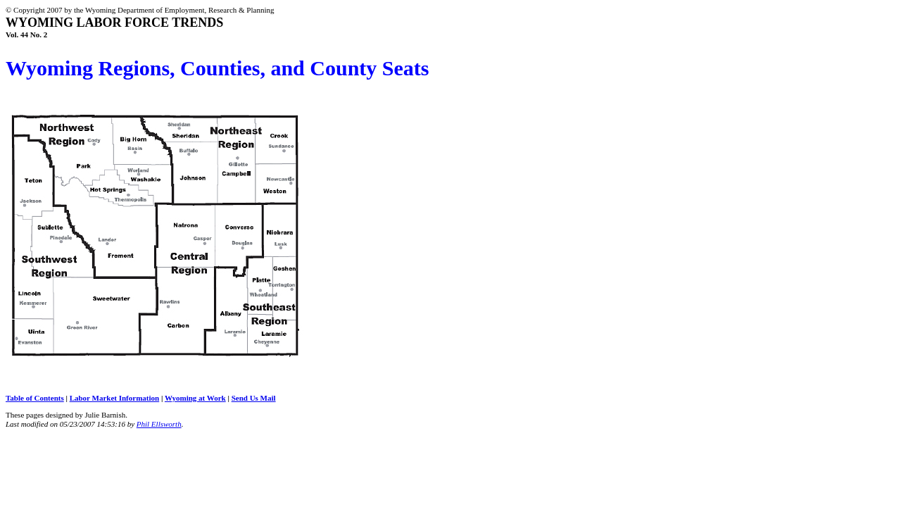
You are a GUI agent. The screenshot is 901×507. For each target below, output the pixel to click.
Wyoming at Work (195, 398)
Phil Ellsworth (159, 424)
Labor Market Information (115, 398)
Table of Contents (35, 398)
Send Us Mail (254, 398)
